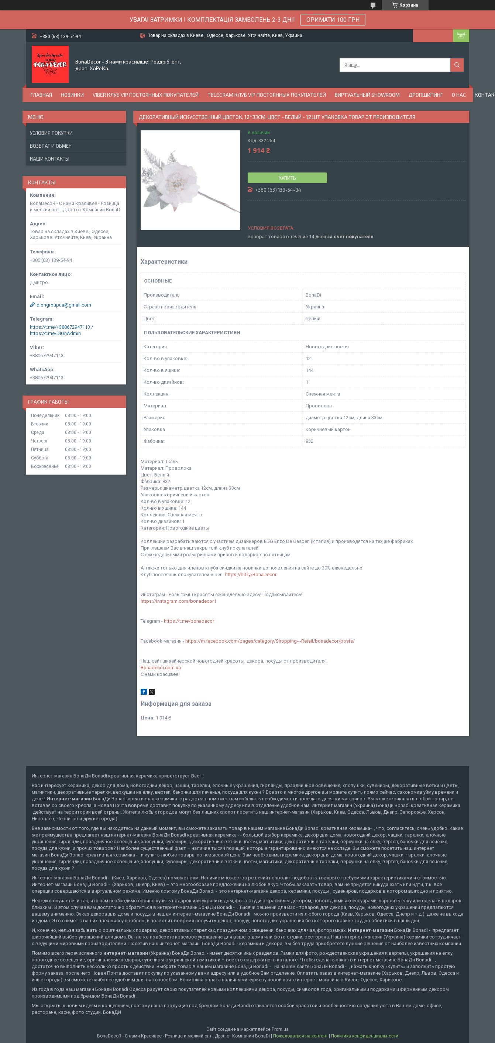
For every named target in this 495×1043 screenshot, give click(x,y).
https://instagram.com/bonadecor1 (178, 601)
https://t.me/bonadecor (189, 621)
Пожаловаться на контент (300, 1036)
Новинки (72, 95)
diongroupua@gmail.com (64, 305)
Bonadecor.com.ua (161, 667)
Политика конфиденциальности (364, 1036)
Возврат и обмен (51, 146)
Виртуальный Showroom (367, 95)
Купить (287, 178)
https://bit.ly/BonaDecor (250, 574)
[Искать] (457, 65)
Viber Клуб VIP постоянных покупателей (146, 95)
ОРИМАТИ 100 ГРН (333, 19)
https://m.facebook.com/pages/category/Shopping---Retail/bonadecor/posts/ (270, 641)
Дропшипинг (426, 95)
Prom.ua (280, 1029)
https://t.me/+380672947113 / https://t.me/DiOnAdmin (61, 330)
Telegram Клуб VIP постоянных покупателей (266, 95)
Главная (41, 95)
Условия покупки (51, 133)
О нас (459, 95)
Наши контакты (49, 159)
